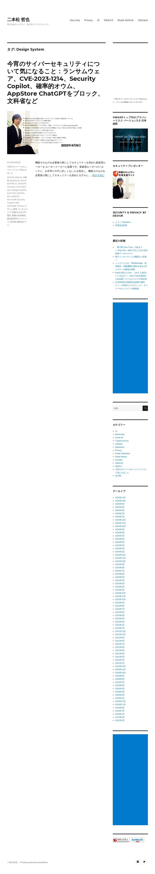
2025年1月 (120, 517)
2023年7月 (120, 571)
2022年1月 (120, 628)
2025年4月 (120, 507)
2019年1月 (120, 714)
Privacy (88, 20)
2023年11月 (120, 558)
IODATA (20, 193)
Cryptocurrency (122, 441)
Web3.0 (108, 20)
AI (98, 20)
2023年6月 (120, 574)
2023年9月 (120, 564)
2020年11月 (120, 669)
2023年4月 (120, 580)
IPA (8, 196)
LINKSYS (15, 196)
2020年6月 (120, 685)
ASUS (23, 180)
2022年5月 (120, 615)
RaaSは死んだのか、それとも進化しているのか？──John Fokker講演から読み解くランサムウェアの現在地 (131, 275)
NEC (17, 202)
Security (75, 20)
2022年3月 (120, 622)
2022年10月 (120, 599)
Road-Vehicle (125, 20)
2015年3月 (120, 717)
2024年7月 (120, 536)
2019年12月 (120, 701)
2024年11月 (120, 523)
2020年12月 (120, 666)
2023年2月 (120, 587)
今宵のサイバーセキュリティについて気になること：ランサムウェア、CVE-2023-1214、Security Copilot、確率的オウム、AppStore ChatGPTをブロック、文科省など (55, 82)
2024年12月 (120, 520)
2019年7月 (120, 711)
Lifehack (143, 20)
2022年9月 (120, 602)
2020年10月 (120, 672)
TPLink (20, 206)
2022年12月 (120, 593)
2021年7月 (120, 644)
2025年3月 (120, 510)
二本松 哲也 (18, 19)
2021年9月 (120, 637)
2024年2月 (120, 548)
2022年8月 (120, 606)
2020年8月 (120, 679)
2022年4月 (120, 618)
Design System (19, 190)
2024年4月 (120, 545)
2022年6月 (120, 612)
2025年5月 (120, 504)
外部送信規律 (121, 225)
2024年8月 (120, 532)
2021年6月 (120, 647)
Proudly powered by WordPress (34, 862)
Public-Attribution (122, 453)
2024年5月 (120, 542)
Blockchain (120, 434)
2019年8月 (120, 708)
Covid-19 (119, 437)
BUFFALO (12, 183)
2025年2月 (120, 513)
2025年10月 (120, 501)
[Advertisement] (130, 348)
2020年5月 (120, 688)
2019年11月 (120, 704)
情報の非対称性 (19, 215)
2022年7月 (120, 609)
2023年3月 (120, 583)
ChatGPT (22, 183)
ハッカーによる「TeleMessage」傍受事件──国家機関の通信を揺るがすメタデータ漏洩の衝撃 (131, 266)
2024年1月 (120, 552)
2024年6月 (120, 539)
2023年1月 (120, 590)
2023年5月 (120, 577)
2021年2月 (120, 660)
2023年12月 (120, 555)
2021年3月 (120, 657)
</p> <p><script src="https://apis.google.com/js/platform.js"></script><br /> (130, 70)
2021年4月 (120, 653)
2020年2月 (120, 698)
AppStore (15, 180)
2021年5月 (120, 650)
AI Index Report (14, 177)
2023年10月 (120, 561)
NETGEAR (11, 206)
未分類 (118, 476)
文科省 (13, 222)
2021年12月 (120, 631)
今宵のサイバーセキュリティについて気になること (17, 169)
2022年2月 (120, 625)
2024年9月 (120, 529)
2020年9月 (120, 676)
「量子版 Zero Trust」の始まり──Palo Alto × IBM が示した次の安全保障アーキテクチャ (131, 250)
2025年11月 (120, 497)
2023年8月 (120, 567)
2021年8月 (120, 641)
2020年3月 (120, 695)
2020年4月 (120, 692)
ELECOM (11, 193)
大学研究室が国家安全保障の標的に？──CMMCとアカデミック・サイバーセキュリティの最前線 (131, 285)
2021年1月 (120, 663)
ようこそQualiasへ (123, 222)
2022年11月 (120, 596)
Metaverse (119, 447)
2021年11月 (120, 634)
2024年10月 (120, 526)
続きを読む (98, 175)
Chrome (11, 187)
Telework (119, 463)
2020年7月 (120, 682)
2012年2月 (120, 720)
